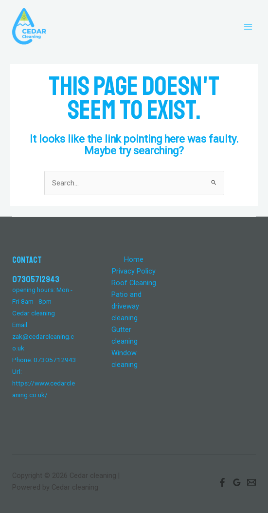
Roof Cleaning (133, 282)
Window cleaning (124, 358)
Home (133, 259)
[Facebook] (222, 482)
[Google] (236, 482)
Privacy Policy (134, 271)
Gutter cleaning (124, 335)
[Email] (251, 482)
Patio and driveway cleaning (126, 306)
